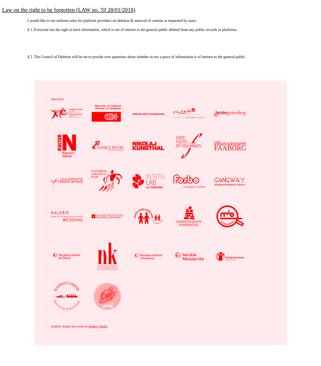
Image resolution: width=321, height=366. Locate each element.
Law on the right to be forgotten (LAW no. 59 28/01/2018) (68, 10)
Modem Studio (98, 326)
